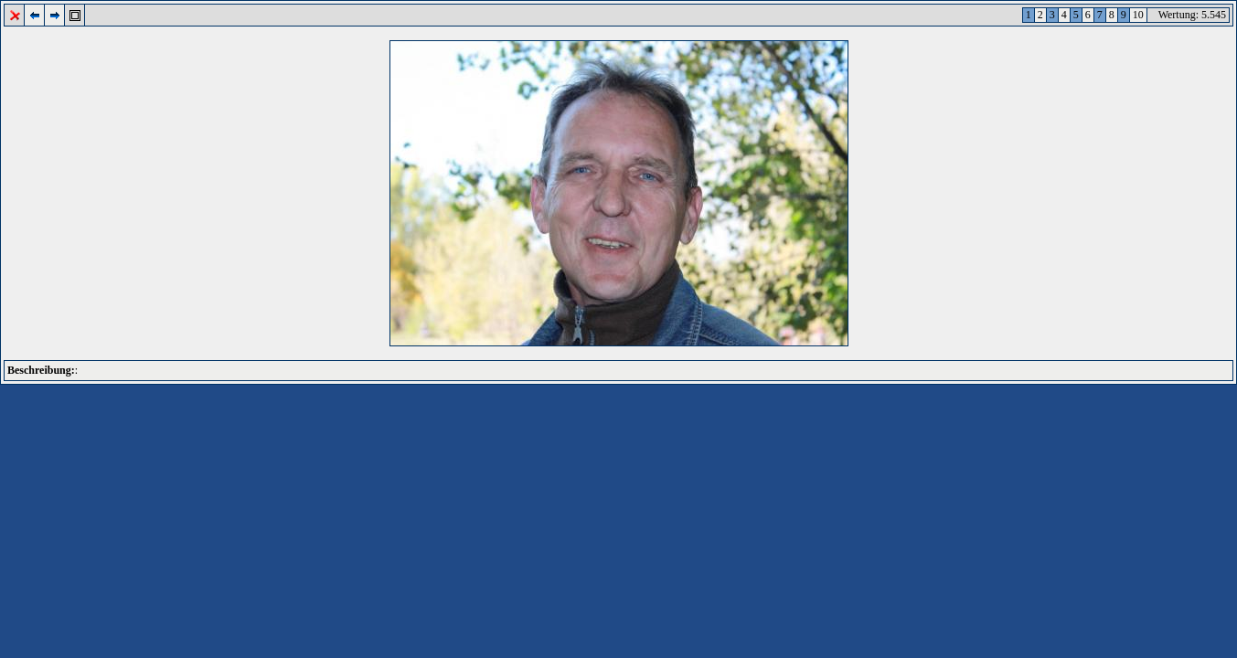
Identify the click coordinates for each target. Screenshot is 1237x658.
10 (1138, 14)
